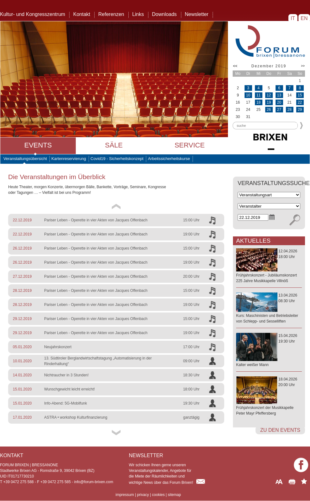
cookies (158, 495)
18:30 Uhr (191, 375)
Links (138, 14)
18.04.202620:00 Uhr (269, 396)
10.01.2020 (22, 361)
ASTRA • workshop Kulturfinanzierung (75, 417)
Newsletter (197, 14)
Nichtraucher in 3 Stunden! (66, 375)
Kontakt (81, 14)
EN (304, 18)
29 (300, 109)
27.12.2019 (22, 276)
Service (189, 145)
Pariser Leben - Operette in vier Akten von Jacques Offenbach (95, 220)
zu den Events (280, 430)
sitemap (174, 495)
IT (293, 18)
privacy (143, 495)
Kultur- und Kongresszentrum (32, 14)
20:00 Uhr (191, 276)
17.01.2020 (22, 417)
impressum (125, 495)
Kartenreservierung (68, 158)
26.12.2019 (22, 248)
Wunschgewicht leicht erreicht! (69, 389)
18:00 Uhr (191, 389)
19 (269, 102)
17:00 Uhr (191, 347)
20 (279, 102)
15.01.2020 (22, 389)
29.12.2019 (22, 319)
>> (303, 66)
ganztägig (191, 417)
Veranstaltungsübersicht (25, 158)
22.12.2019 (22, 220)
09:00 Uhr (191, 361)
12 (269, 95)
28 (289, 109)
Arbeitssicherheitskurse (169, 158)
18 (258, 102)
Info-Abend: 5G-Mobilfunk (65, 403)
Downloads (164, 14)
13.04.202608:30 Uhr (269, 308)
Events (38, 145)
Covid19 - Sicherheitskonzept (116, 158)
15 (300, 95)
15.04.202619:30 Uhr (269, 350)
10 (248, 95)
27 (279, 109)
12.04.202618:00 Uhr (269, 266)
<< (235, 66)
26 (269, 109)
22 (300, 102)
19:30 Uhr (191, 403)
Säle (113, 145)
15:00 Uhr (191, 220)
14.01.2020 (22, 375)
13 (279, 95)
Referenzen (111, 14)
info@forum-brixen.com (93, 482)
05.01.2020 (22, 347)
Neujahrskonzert (57, 347)
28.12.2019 (22, 290)
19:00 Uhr (191, 234)
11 (258, 95)
